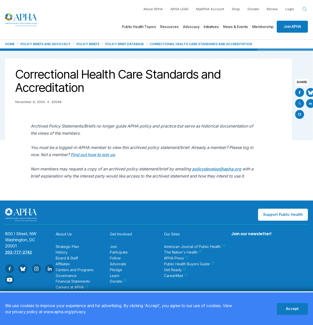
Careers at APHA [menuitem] (72, 287)
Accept (292, 308)
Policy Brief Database (124, 44)
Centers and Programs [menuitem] (75, 270)
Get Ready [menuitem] (175, 270)
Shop (236, 9)
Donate (253, 9)
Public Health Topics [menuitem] (139, 26)
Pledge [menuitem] (116, 270)
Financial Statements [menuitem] (73, 281)
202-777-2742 (18, 252)
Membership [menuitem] (263, 26)
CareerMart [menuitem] (176, 276)
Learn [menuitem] (114, 276)
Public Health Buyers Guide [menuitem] (189, 264)
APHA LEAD (179, 9)
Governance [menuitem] (66, 276)
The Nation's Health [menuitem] (183, 252)
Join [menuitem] (113, 247)
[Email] (299, 114)
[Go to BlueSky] (22, 268)
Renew (272, 9)
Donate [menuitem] (118, 281)
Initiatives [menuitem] (211, 26)
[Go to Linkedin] (49, 268)
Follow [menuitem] (115, 258)
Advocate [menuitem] (118, 264)
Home (10, 44)
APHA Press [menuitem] (176, 258)
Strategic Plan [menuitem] (67, 247)
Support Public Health (283, 214)
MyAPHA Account (210, 9)
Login (289, 9)
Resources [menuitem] (169, 26)
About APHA (153, 9)
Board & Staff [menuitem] (67, 258)
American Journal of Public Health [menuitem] (194, 247)
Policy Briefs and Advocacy (45, 44)
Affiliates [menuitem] (63, 264)
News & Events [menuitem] (235, 26)
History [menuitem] (61, 252)
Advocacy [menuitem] (191, 26)
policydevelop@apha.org (216, 168)
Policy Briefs (87, 44)
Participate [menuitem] (119, 252)
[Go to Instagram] (36, 268)
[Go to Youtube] (9, 279)
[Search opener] (305, 9)
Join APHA (292, 26)
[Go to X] (299, 103)
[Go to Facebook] (299, 92)
